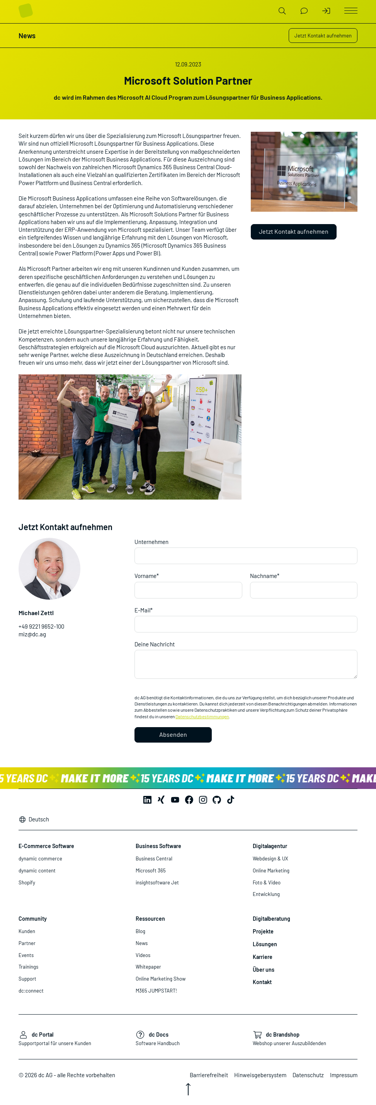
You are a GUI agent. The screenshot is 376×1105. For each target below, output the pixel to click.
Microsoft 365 (151, 870)
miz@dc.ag (32, 634)
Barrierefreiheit (209, 1074)
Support (27, 979)
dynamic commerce (40, 858)
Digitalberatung (271, 918)
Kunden (27, 931)
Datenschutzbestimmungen (202, 716)
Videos (143, 955)
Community (33, 918)
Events (26, 955)
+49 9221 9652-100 (41, 626)
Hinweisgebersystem (260, 1074)
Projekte (263, 931)
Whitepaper (148, 967)
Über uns (263, 969)
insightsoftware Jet (157, 882)
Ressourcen (150, 918)
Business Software (158, 846)
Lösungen (265, 944)
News (142, 943)
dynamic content (37, 870)
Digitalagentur (270, 846)
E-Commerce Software (46, 846)
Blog (140, 931)
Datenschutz (308, 1074)
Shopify (27, 882)
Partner (27, 943)
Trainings (28, 967)
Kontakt (262, 982)
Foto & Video (267, 882)
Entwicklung (266, 894)
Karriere (262, 957)
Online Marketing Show (160, 979)
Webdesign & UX (270, 858)
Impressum (343, 1074)
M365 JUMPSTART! (156, 991)
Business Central (154, 858)
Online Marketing (271, 870)
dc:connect (31, 991)
